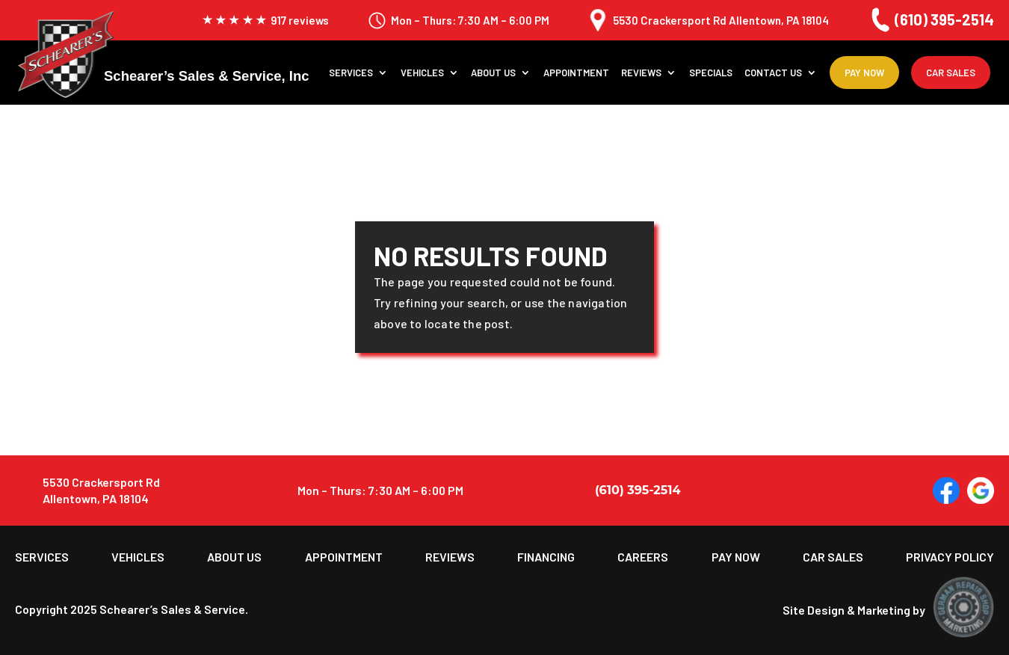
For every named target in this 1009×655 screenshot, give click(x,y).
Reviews (641, 73)
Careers (642, 557)
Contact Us (773, 73)
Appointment (576, 73)
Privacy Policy (950, 557)
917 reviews (265, 20)
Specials (710, 73)
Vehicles (422, 73)
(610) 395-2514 (930, 20)
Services (351, 73)
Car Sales (950, 73)
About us (493, 73)
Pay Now (864, 73)
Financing (546, 557)
